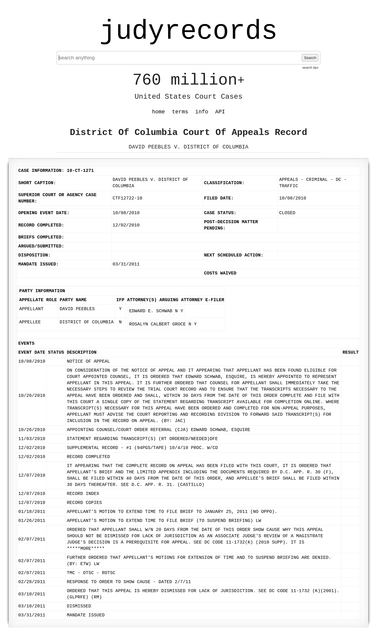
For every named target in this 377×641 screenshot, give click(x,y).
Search (310, 57)
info (201, 112)
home (158, 112)
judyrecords (188, 31)
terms (180, 112)
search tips (310, 67)
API (220, 112)
